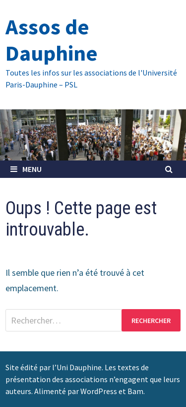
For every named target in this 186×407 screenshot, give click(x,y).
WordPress (98, 391)
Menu (26, 169)
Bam (135, 391)
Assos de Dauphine (51, 40)
